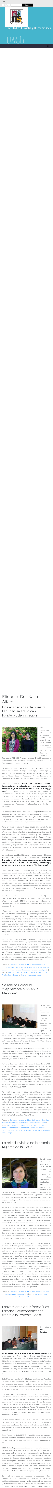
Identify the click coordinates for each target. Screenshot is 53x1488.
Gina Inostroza (14, 1128)
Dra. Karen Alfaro (21, 972)
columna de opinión (10, 1297)
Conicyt (11, 972)
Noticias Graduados (22, 970)
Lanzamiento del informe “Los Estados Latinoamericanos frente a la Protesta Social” (25, 1311)
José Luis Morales (18, 1130)
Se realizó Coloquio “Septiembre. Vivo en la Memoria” (20, 989)
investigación (32, 975)
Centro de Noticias (17, 965)
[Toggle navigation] (4, 1)
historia (23, 975)
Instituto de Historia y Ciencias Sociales (26, 967)
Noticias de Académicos (18, 1123)
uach (40, 975)
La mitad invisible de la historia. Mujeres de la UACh (26, 1145)
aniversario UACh (42, 1294)
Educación (46, 972)
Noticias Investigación (39, 970)
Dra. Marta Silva (35, 972)
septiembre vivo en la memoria (38, 1130)
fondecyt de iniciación (10, 975)
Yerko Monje (7, 1133)
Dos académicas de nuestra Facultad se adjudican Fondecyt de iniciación (24, 711)
